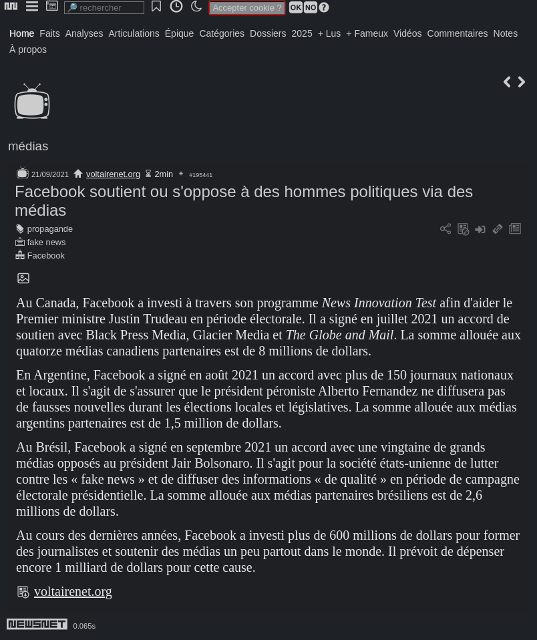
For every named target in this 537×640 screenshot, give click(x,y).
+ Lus (329, 33)
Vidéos (407, 33)
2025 (302, 33)
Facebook (46, 256)
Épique (179, 33)
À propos (28, 49)
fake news (46, 242)
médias (28, 146)
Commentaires (457, 33)
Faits (49, 33)
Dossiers (268, 33)
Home (21, 33)
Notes (506, 33)
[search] (104, 7)
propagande (50, 229)
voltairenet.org (113, 174)
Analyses (84, 33)
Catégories (221, 33)
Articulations (134, 33)
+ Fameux (367, 33)
